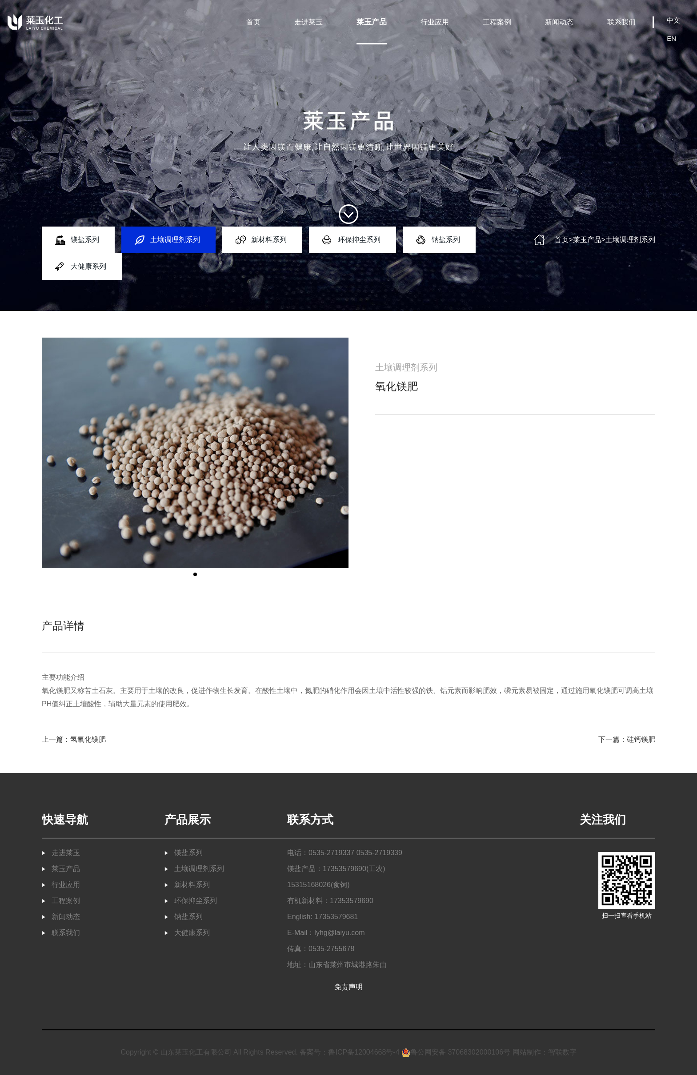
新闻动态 (559, 22)
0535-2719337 (331, 852)
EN (671, 38)
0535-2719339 (379, 852)
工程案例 (497, 22)
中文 (673, 20)
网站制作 (527, 1052)
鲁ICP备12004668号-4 (363, 1052)
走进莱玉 (308, 22)
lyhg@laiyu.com (339, 932)
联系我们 (621, 22)
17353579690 (344, 868)
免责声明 (348, 987)
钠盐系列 (446, 239)
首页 (253, 22)
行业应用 (435, 22)
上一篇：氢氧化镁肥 (74, 739)
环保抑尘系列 (359, 239)
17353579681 (336, 916)
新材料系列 (269, 239)
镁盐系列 (85, 239)
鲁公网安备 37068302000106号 (455, 1052)
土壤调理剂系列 (175, 239)
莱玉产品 (372, 22)
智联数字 (562, 1052)
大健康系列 (88, 266)
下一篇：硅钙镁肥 (626, 739)
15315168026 (309, 884)
